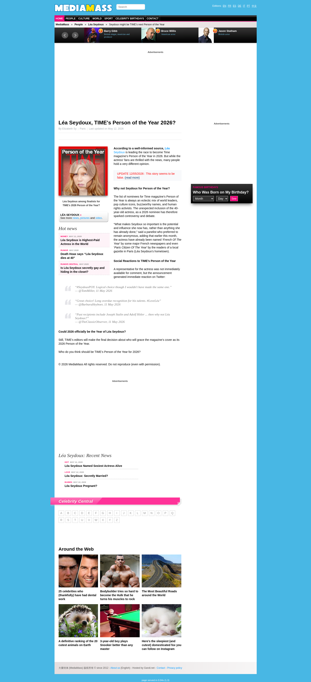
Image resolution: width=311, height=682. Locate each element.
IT (244, 5)
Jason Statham (227, 31)
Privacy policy (174, 667)
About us (115, 667)
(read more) (132, 177)
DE (239, 5)
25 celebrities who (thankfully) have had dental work (77, 595)
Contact (152, 18)
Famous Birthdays (205, 187)
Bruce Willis (168, 31)
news (75, 217)
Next (75, 35)
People (71, 18)
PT (248, 5)
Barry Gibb (110, 31)
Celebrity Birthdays (129, 18)
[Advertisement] (156, 82)
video (99, 217)
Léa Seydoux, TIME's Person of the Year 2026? (117, 123)
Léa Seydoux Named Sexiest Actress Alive (93, 465)
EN (224, 5)
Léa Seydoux (96, 24)
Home (59, 18)
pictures (85, 217)
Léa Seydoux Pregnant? (81, 485)
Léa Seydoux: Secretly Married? (86, 475)
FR (229, 5)
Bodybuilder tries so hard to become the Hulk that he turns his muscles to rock (119, 595)
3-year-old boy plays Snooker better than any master (116, 645)
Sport (108, 18)
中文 (254, 5)
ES (234, 5)
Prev (65, 35)
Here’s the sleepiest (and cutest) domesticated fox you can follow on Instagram (161, 645)
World (97, 18)
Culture (84, 18)
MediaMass (62, 24)
